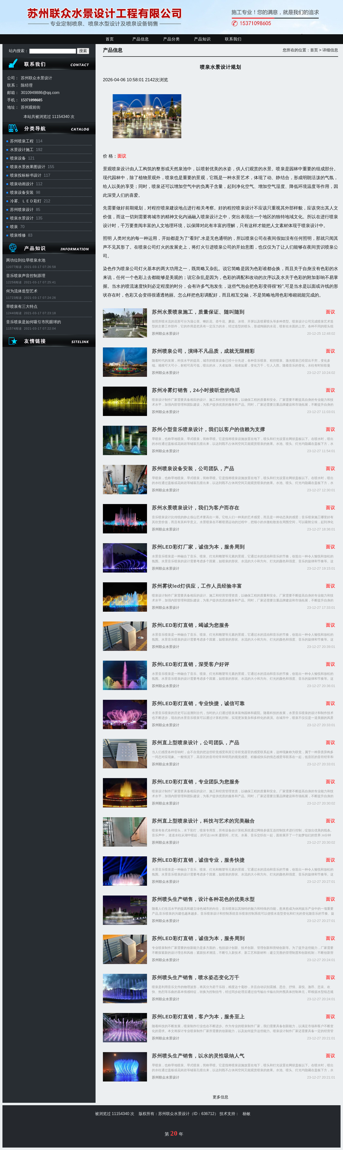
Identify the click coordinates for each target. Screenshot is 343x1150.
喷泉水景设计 (22, 218)
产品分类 (171, 39)
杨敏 (246, 1114)
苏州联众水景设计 (165, 333)
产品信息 (140, 39)
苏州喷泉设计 (22, 209)
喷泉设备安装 (22, 192)
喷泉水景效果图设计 (27, 167)
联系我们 (233, 39)
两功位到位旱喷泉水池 (25, 260)
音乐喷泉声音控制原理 (25, 276)
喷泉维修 (18, 235)
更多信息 (220, 1097)
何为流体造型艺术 (21, 291)
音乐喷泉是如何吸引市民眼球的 (33, 322)
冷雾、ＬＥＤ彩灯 (25, 201)
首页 (110, 39)
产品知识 (202, 39)
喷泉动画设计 (22, 184)
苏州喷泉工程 (22, 141)
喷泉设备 (18, 158)
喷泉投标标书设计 (25, 175)
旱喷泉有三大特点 (21, 306)
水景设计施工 (22, 150)
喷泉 (14, 227)
